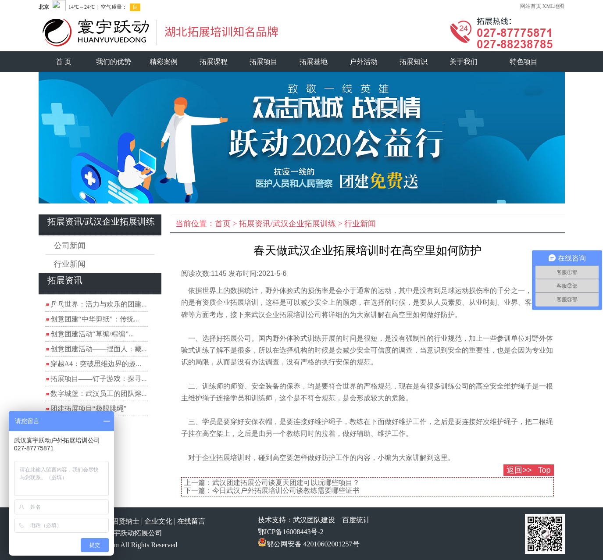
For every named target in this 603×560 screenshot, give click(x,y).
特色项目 (524, 61)
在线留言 (191, 521)
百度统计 (356, 520)
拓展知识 (414, 61)
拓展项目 (264, 61)
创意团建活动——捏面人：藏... (98, 349)
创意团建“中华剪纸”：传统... (94, 319)
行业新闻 (70, 264)
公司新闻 (70, 245)
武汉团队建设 (314, 520)
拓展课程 (214, 61)
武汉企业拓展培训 (279, 314)
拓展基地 (314, 61)
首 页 (63, 61)
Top (544, 470)
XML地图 (553, 6)
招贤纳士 (125, 521)
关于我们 (464, 61)
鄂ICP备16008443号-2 (291, 531)
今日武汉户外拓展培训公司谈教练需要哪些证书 (286, 490)
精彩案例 (164, 61)
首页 (223, 223)
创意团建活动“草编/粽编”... (92, 334)
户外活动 (364, 61)
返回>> (519, 470)
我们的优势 (113, 61)
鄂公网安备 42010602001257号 (309, 544)
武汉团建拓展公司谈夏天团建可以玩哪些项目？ (286, 482)
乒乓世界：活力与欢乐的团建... (98, 304)
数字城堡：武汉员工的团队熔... (98, 393)
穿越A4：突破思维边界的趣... (96, 363)
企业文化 (158, 521)
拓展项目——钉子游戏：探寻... (98, 378)
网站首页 (530, 6)
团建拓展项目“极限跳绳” (88, 408)
